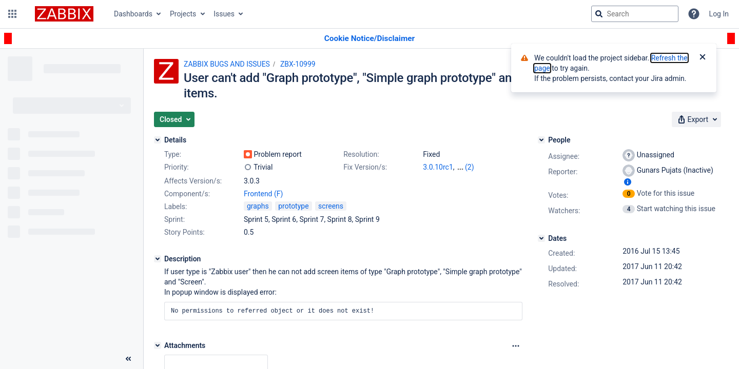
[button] (12, 14)
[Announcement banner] (369, 39)
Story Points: (184, 232)
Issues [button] (224, 14)
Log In (719, 14)
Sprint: (174, 219)
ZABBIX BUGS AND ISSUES (227, 64)
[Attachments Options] (515, 346)
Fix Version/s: (365, 167)
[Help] (694, 14)
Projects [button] (183, 14)
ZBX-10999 (298, 64)
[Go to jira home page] (64, 14)
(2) (469, 167)
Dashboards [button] (133, 14)
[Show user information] (628, 182)
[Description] (157, 258)
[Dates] (541, 238)
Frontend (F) (263, 194)
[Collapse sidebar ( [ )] (128, 358)
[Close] (702, 58)
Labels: (175, 206)
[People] (541, 140)
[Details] (157, 140)
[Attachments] (157, 345)
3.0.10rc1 (438, 167)
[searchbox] (634, 14)
